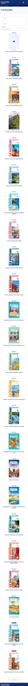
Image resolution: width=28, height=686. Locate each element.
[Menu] (24, 2)
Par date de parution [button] (5, 29)
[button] (5, 18)
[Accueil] (5, 2)
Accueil (2, 5)
